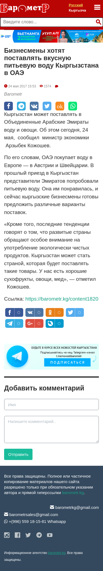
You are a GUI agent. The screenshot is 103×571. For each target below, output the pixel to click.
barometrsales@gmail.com (31, 514)
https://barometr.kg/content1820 (61, 299)
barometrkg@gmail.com (74, 507)
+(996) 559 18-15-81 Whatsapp (35, 521)
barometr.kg (73, 492)
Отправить (18, 454)
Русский (76, 5)
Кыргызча (77, 10)
